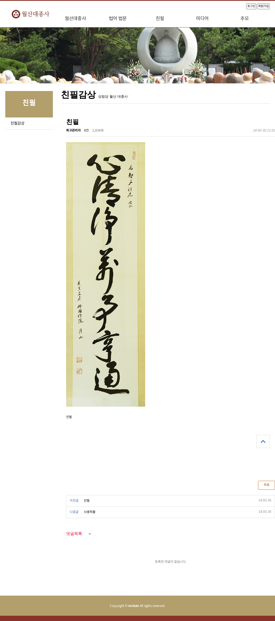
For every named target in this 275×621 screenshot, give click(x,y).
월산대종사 (75, 18)
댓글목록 (74, 533)
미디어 (202, 18)
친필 (160, 18)
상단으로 (263, 441)
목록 (266, 485)
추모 (244, 18)
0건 (86, 130)
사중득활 (89, 512)
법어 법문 (118, 18)
